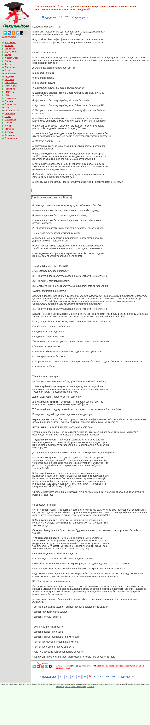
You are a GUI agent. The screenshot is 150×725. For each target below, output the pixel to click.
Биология (9, 45)
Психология (10, 98)
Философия (10, 119)
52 (67, 676)
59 (107, 676)
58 (101, 676)
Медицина (9, 76)
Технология (10, 113)
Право (8, 95)
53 (73, 676)
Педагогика (10, 89)
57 (95, 676)
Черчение (9, 129)
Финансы (9, 123)
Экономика (10, 135)
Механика (9, 79)
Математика (10, 73)
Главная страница (63, 687)
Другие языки (11, 52)
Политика (9, 92)
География (10, 48)
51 (61, 676)
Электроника (11, 138)
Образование (11, 82)
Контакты (90, 687)
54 (79, 676)
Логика (8, 70)
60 (113, 676)
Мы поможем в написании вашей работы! (115, 666)
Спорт (7, 107)
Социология (10, 104)
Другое (8, 55)
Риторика (9, 101)
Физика (8, 116)
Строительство (12, 110)
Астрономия (10, 42)
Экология (9, 132)
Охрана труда (11, 86)
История (8, 61)
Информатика (11, 58)
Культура (9, 64)
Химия (8, 126)
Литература (10, 67)
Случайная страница (78, 687)
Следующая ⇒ (80, 17)
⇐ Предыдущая (48, 17)
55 (85, 676)
